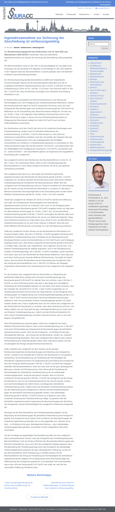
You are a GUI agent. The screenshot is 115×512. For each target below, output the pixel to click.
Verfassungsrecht (39, 47)
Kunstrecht (94, 107)
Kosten (96, 14)
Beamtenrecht (95, 74)
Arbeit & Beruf (95, 63)
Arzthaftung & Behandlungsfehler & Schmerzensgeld (98, 68)
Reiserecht (94, 120)
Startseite (59, 14)
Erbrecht (93, 87)
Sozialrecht (94, 126)
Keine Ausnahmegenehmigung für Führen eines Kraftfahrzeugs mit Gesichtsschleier (18, 485)
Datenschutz (23, 509)
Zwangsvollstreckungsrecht (101, 150)
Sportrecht (94, 128)
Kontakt (106, 14)
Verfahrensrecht (26, 47)
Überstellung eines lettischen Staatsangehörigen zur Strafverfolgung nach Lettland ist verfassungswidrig (58, 485)
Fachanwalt (71, 14)
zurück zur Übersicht (39, 497)
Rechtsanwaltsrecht (98, 117)
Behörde (17, 47)
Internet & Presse (97, 96)
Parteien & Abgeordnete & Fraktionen (96, 112)
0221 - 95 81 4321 (86, 8)
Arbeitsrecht (85, 14)
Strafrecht (94, 131)
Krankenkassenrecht (98, 104)
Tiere (92, 134)
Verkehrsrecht (95, 145)
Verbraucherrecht (97, 137)
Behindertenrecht (97, 77)
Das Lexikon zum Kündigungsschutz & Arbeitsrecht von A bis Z (26, 2)
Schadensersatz (96, 123)
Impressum (13, 509)
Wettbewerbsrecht (97, 147)
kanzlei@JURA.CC (103, 8)
